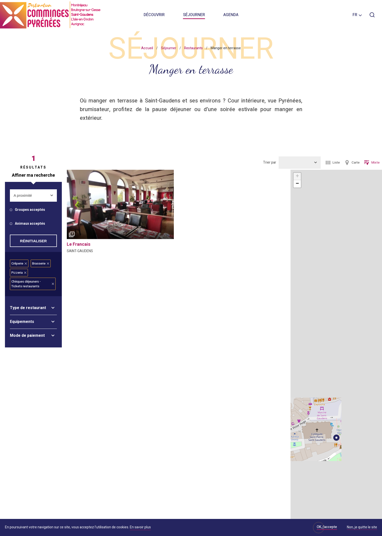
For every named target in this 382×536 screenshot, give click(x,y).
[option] (120, 204)
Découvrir (154, 15)
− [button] (297, 184)
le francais (78, 244)
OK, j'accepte (327, 527)
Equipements (22, 322)
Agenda (230, 15)
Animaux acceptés (30, 224)
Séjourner (194, 15)
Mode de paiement (27, 336)
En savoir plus (140, 527)
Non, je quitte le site (362, 527)
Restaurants (193, 48)
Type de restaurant (28, 308)
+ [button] (297, 176)
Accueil (147, 48)
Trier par (269, 162)
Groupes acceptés (30, 210)
